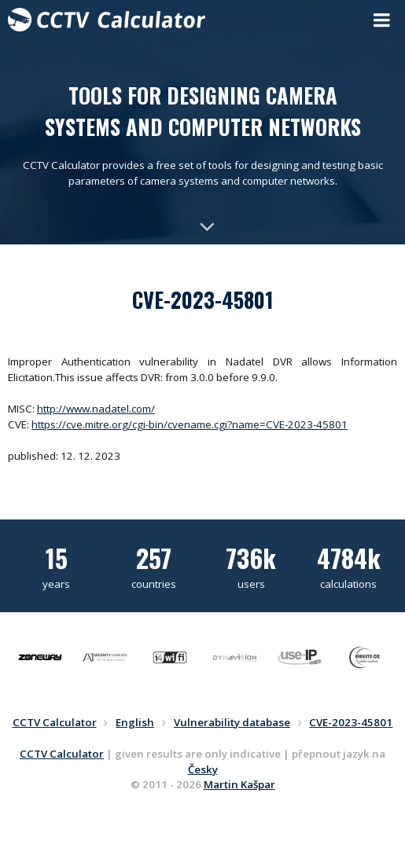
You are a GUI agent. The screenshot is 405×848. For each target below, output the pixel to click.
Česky (203, 769)
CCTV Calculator (62, 754)
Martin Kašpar (239, 784)
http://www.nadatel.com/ (96, 409)
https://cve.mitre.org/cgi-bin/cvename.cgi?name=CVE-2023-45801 (189, 424)
